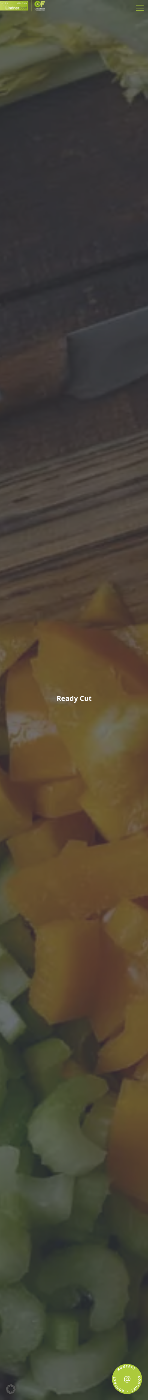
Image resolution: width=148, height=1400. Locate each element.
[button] (11, 1389)
